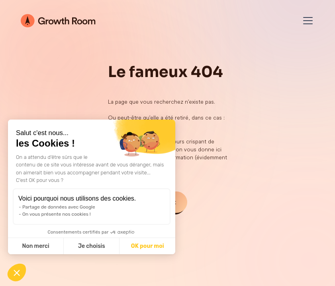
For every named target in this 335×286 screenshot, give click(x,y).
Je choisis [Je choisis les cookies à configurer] (91, 246)
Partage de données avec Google (58, 207)
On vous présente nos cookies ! (56, 214)
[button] (16, 272)
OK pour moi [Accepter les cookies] (147, 246)
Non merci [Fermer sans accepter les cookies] (35, 246)
